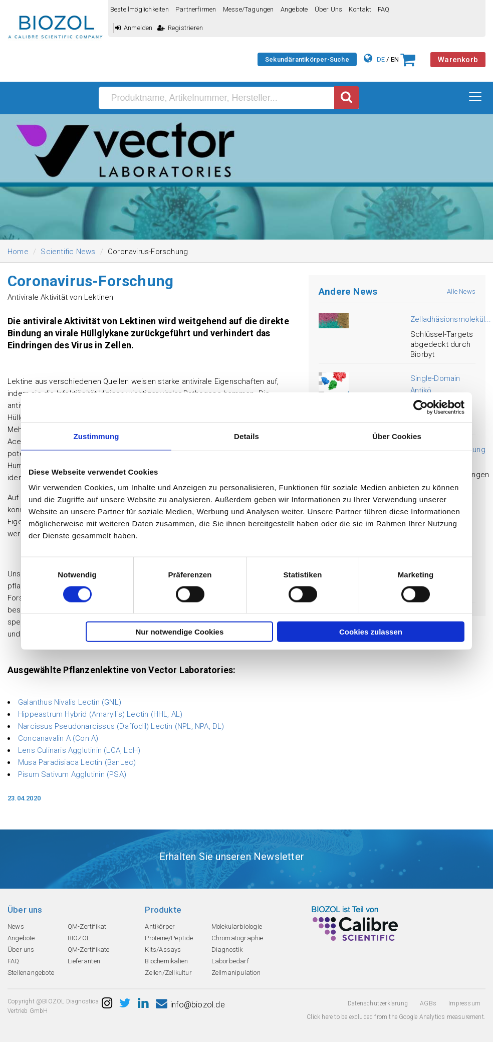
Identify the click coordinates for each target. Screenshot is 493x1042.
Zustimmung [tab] (96, 436)
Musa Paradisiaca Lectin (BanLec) (77, 762)
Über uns (329, 9)
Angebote (294, 9)
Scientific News (68, 251)
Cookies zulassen (370, 632)
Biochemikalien (166, 961)
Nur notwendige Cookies (179, 632)
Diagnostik (227, 949)
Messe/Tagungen (248, 9)
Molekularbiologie (236, 926)
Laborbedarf (230, 961)
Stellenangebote (31, 972)
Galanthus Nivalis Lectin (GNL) (69, 702)
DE (381, 59)
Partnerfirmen (195, 9)
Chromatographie (237, 938)
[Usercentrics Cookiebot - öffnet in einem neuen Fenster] (420, 406)
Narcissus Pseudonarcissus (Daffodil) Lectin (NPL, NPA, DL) (121, 726)
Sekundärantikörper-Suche (307, 59)
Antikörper (160, 926)
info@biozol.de (190, 1004)
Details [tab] (246, 436)
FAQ (384, 9)
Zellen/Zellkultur (168, 972)
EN (395, 59)
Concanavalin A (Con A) (58, 738)
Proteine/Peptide (169, 938)
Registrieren (180, 28)
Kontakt (360, 9)
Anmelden (134, 28)
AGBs (428, 1003)
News (16, 926)
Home (18, 251)
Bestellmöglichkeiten (139, 9)
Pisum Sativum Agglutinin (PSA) (72, 774)
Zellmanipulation (236, 972)
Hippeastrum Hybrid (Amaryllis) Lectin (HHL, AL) (100, 714)
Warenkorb (458, 59)
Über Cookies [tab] (396, 436)
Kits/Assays (163, 949)
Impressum (464, 1003)
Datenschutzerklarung (378, 1003)
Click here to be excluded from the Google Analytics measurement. (396, 1016)
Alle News (461, 291)
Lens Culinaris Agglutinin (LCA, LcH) (79, 750)
